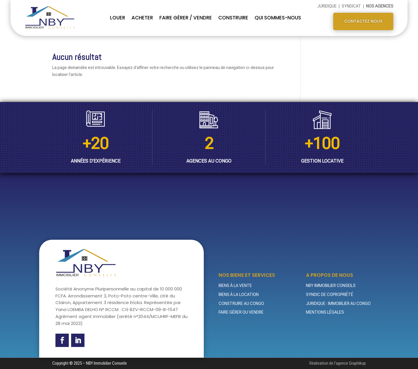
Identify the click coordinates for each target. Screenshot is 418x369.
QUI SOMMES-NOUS (278, 17)
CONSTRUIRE (233, 17)
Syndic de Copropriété (329, 294)
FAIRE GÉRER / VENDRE (185, 17)
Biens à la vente (235, 285)
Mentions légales (325, 312)
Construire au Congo (241, 303)
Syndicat (352, 6)
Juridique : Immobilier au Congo (338, 303)
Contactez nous (363, 21)
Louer (117, 17)
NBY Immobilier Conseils (331, 285)
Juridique (327, 6)
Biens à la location (239, 294)
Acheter (142, 17)
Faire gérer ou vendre (241, 312)
